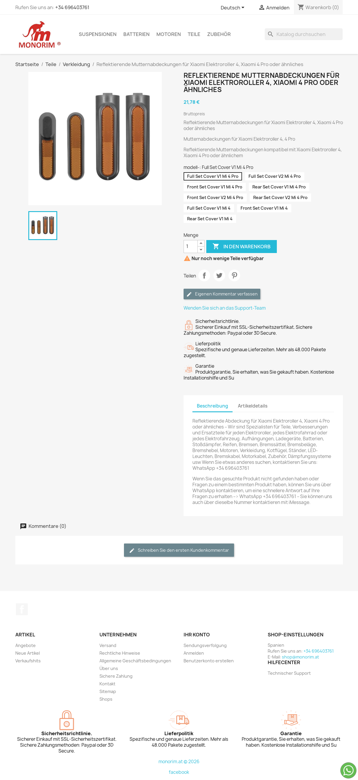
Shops (105, 699)
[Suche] (304, 34)
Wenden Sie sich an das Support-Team (225, 308)
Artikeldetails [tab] (252, 406)
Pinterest (234, 275)
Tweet (219, 275)
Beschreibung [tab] (212, 406)
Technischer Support (289, 673)
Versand (107, 645)
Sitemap (107, 691)
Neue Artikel (27, 653)
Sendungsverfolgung (205, 645)
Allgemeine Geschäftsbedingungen (135, 661)
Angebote (25, 645)
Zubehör (219, 34)
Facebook (22, 609)
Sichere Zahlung (116, 676)
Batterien (136, 34)
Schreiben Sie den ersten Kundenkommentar (179, 550)
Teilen (204, 275)
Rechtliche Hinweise (119, 653)
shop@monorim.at (300, 657)
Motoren (168, 34)
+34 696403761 (72, 7)
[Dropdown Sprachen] (233, 8)
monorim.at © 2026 (179, 761)
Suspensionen (98, 34)
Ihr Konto (197, 634)
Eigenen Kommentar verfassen (222, 294)
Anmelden (194, 653)
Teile (194, 34)
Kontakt (107, 684)
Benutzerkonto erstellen (209, 661)
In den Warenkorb (241, 246)
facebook (179, 772)
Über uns (108, 668)
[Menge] (191, 246)
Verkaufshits (28, 661)
